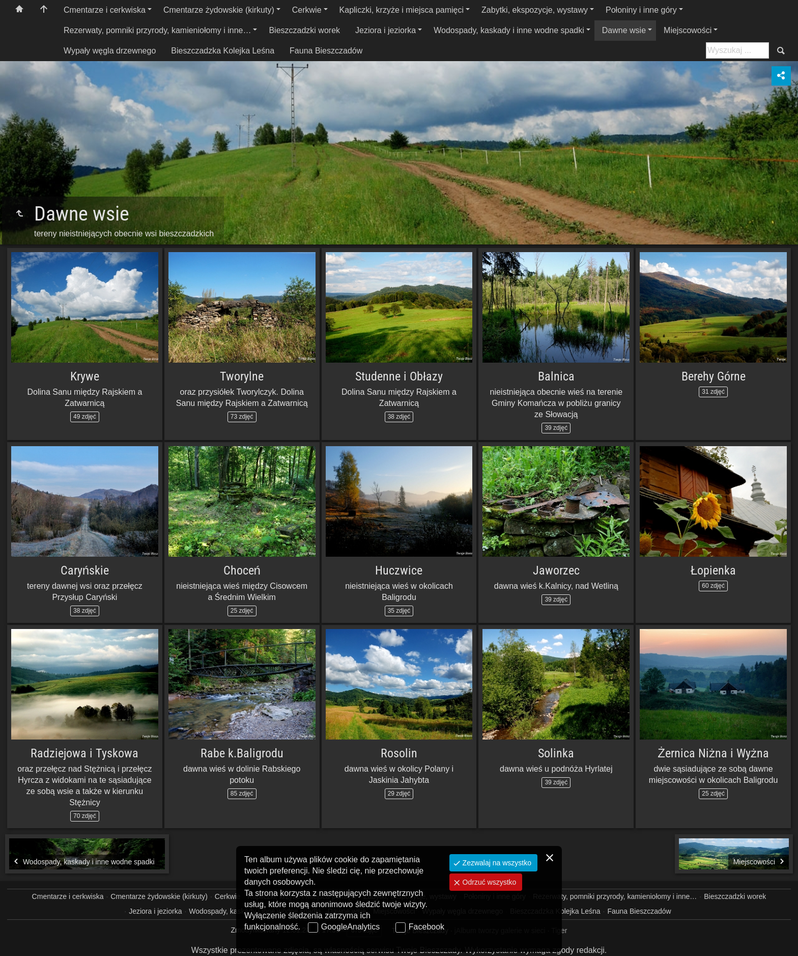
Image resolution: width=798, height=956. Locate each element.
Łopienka (713, 570)
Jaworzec (556, 570)
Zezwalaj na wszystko (496, 863)
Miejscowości (687, 30)
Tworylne (242, 376)
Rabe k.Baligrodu (242, 753)
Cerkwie (307, 10)
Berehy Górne (713, 376)
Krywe (84, 376)
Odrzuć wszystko (489, 882)
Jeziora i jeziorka (385, 30)
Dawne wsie (624, 30)
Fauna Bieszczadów (326, 50)
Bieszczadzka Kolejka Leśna (222, 50)
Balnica (556, 376)
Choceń (242, 570)
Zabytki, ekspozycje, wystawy (534, 10)
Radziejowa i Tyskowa (84, 753)
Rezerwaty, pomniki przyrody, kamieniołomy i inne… (157, 30)
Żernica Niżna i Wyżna (713, 753)
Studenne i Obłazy (398, 376)
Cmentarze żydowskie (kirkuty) (218, 10)
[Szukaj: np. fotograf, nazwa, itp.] (737, 50)
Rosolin (399, 753)
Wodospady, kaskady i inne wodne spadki (509, 30)
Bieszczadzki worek (304, 30)
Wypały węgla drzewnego (110, 50)
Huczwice (398, 570)
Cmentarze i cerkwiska (105, 10)
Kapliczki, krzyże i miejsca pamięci (401, 10)
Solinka (556, 753)
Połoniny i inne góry (641, 10)
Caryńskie (85, 570)
